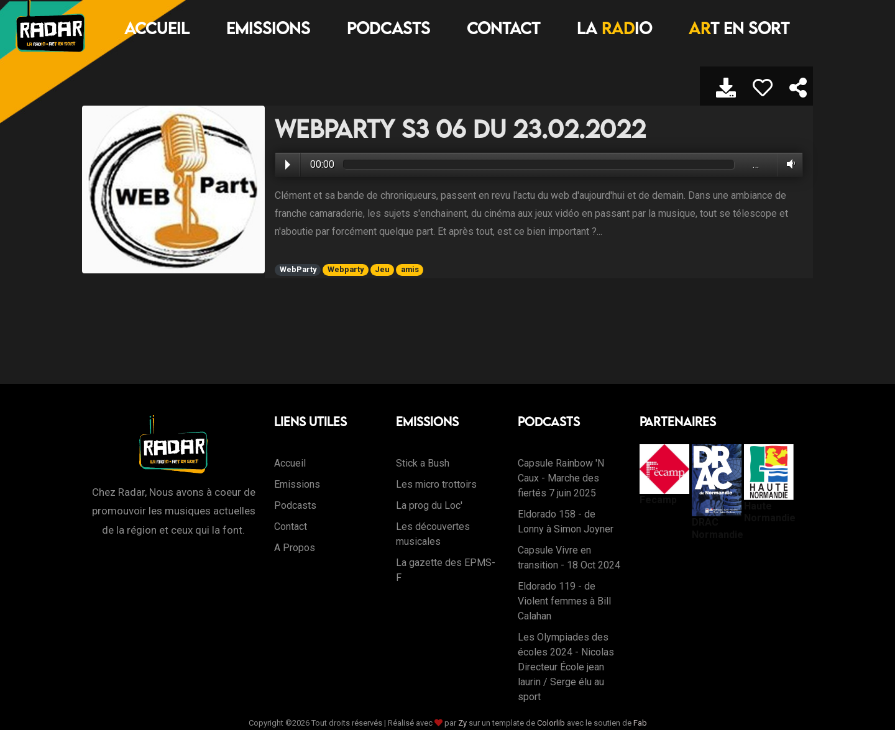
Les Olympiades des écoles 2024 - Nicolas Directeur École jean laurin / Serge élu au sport (566, 667)
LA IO (614, 28)
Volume (788, 164)
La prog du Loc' (429, 505)
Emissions (268, 28)
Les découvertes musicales (433, 534)
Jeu (382, 269)
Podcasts (388, 28)
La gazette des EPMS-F (445, 570)
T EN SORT (739, 28)
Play (287, 165)
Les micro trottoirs (436, 484)
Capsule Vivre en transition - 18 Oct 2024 (569, 557)
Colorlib (551, 723)
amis (410, 269)
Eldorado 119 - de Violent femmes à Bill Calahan (564, 601)
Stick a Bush (422, 463)
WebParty (298, 269)
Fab (640, 723)
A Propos (294, 548)
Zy (462, 723)
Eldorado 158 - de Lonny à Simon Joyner (565, 521)
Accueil (157, 28)
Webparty (346, 269)
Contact (503, 28)
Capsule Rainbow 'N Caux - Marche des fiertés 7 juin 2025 (561, 478)
